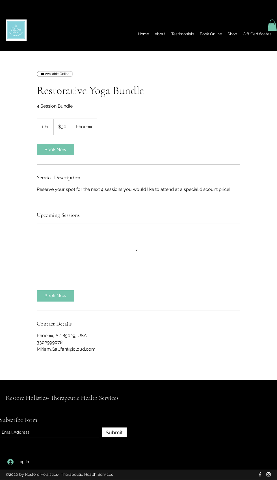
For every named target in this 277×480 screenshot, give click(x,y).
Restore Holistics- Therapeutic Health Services (62, 398)
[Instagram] (268, 474)
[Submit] (114, 432)
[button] (272, 25)
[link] (55, 149)
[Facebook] (260, 474)
